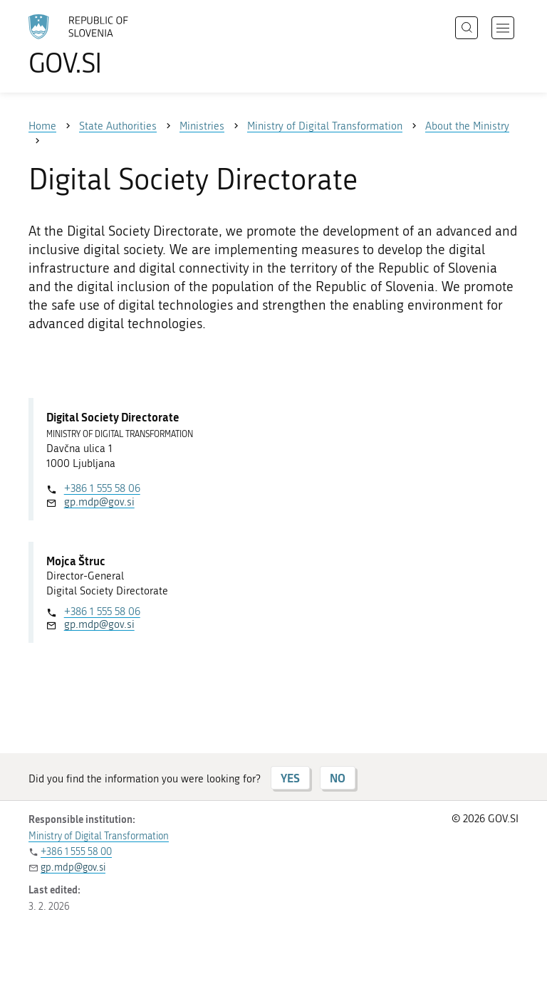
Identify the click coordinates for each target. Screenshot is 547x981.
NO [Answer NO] (337, 778)
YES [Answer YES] (290, 778)
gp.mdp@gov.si (99, 501)
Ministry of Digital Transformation (98, 836)
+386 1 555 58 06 (102, 488)
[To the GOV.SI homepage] (99, 44)
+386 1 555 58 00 (76, 852)
